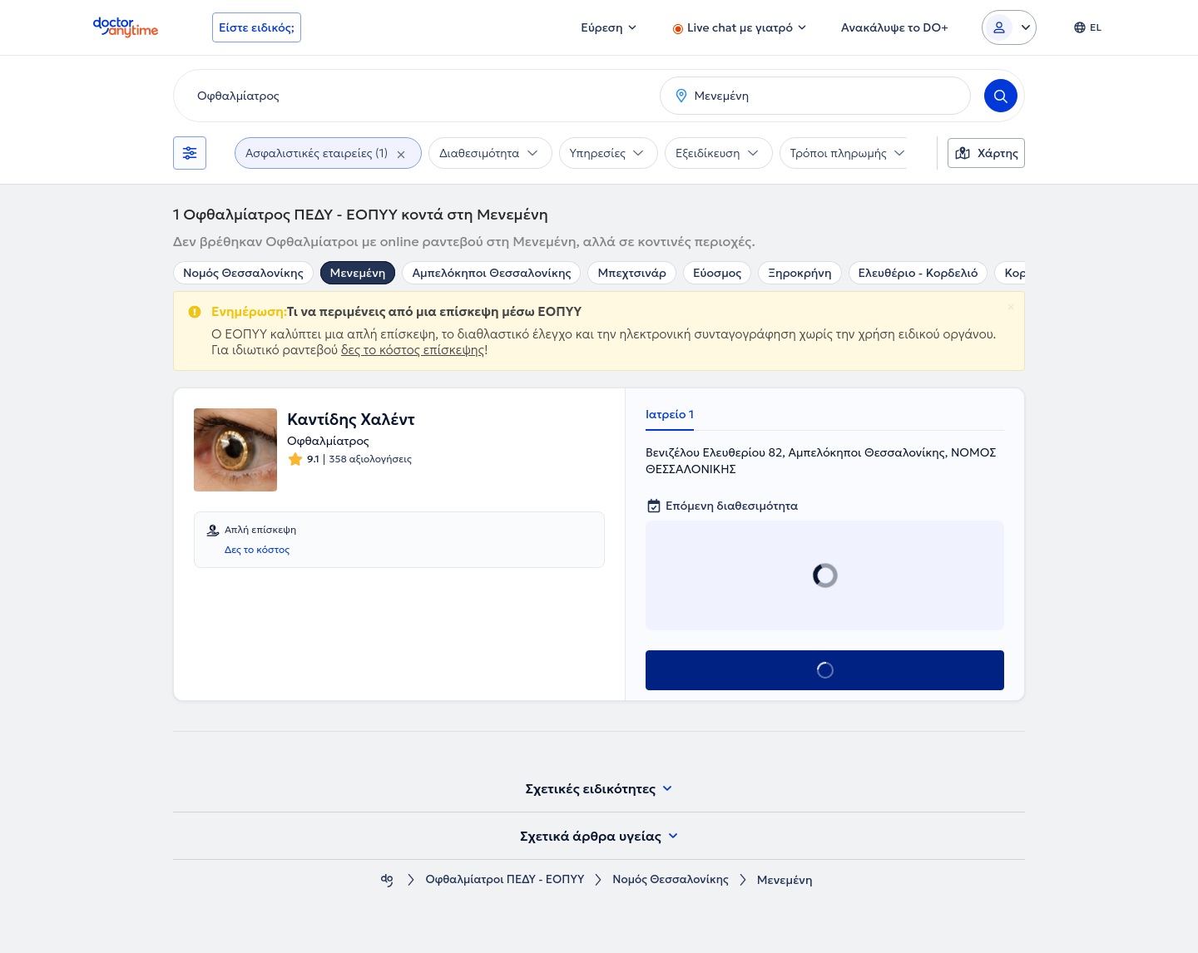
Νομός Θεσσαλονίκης (243, 272)
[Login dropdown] (1009, 27)
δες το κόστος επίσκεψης (412, 350)
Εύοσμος (717, 272)
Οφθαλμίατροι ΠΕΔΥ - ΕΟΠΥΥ (502, 880)
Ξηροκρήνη (799, 272)
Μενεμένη (358, 272)
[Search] (1000, 95)
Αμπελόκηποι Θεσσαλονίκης (491, 272)
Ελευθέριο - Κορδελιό (918, 272)
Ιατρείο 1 (670, 414)
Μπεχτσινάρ (631, 272)
